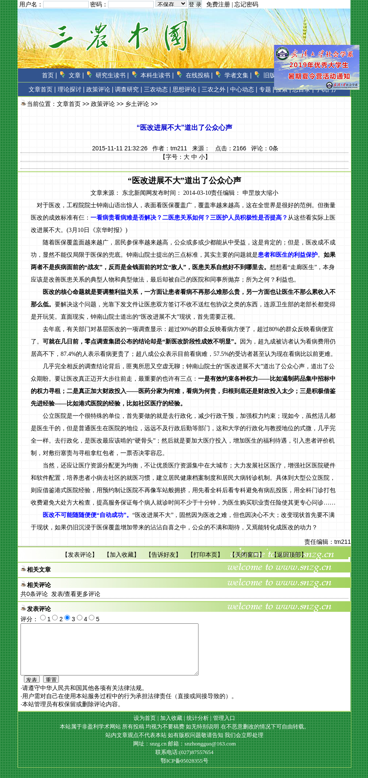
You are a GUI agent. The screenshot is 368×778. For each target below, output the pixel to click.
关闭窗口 (247, 554)
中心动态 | (243, 89)
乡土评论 (137, 103)
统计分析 (198, 728)
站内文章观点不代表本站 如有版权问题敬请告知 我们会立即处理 (184, 745)
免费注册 (218, 4)
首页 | (49, 75)
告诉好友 (163, 554)
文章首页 (41, 89)
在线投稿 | (199, 75)
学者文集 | (238, 75)
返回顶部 (289, 554)
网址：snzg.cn (150, 754)
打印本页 (205, 554)
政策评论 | (100, 89)
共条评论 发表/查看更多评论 (60, 593)
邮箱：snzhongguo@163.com (202, 754)
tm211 (178, 148)
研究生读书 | (112, 75)
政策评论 (103, 103)
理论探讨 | (71, 89)
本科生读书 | (157, 75)
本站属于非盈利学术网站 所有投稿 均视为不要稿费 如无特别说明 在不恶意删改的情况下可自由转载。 (185, 737)
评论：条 (264, 148)
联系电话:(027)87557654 (184, 762)
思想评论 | (186, 89)
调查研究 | (128, 89)
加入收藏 (122, 554)
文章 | (76, 75)
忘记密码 (246, 4)
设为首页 (145, 728)
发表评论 (80, 554)
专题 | (267, 89)
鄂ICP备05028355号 (184, 771)
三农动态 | (157, 89)
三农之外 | (215, 89)
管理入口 (224, 728)
